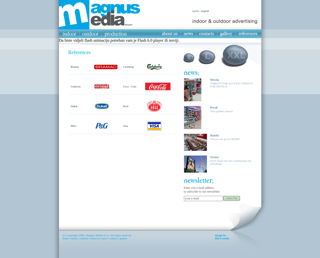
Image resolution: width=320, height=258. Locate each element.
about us (95, 238)
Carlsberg (128, 66)
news (105, 238)
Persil (214, 107)
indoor (74, 238)
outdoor (84, 238)
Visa (125, 125)
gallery (123, 238)
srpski (195, 10)
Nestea (214, 157)
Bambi (214, 135)
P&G (74, 125)
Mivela (214, 80)
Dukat (74, 106)
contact (114, 238)
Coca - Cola (129, 86)
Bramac (75, 66)
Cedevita (76, 86)
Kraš (126, 106)
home (66, 238)
